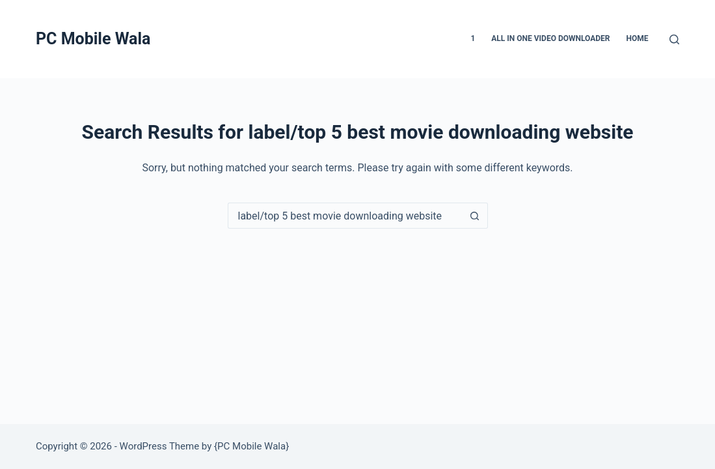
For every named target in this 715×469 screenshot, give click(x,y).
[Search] (674, 39)
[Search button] (475, 216)
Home (638, 38)
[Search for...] (345, 216)
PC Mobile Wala (93, 38)
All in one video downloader (550, 38)
